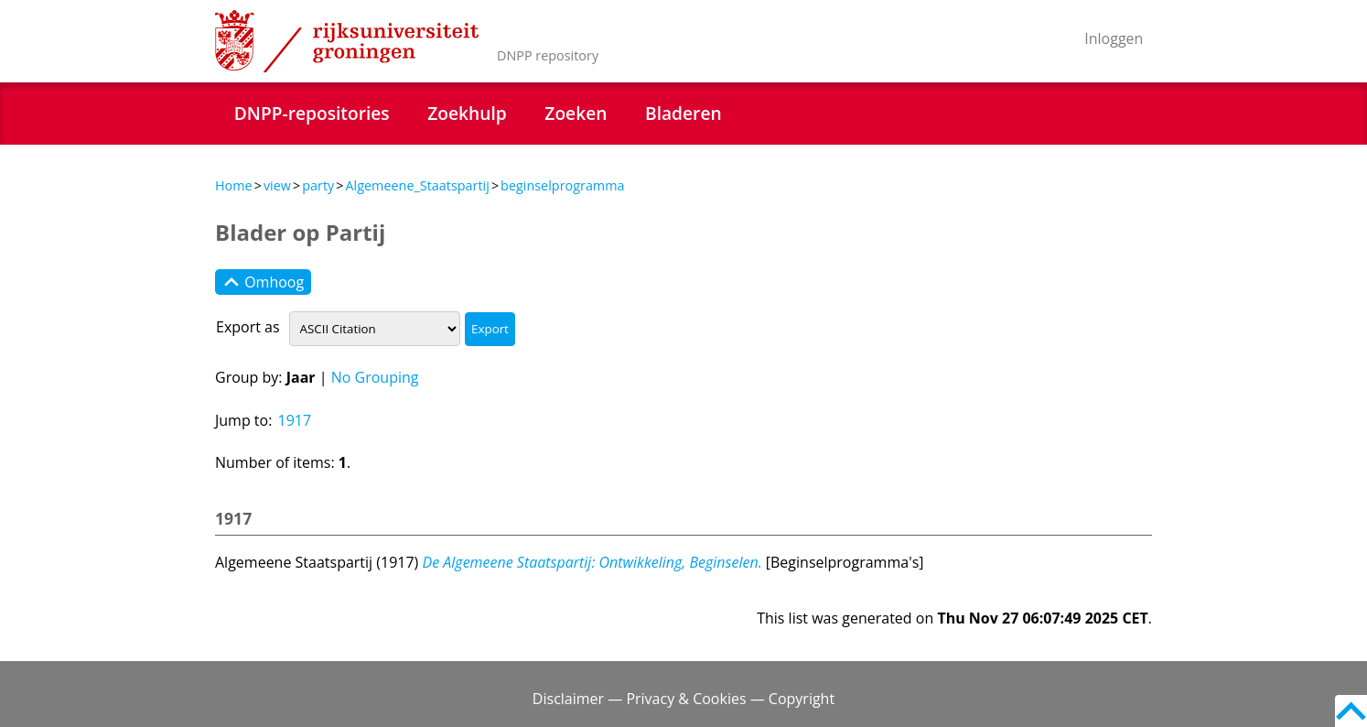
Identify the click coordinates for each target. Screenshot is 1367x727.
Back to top (1351, 711)
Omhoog (263, 282)
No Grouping (375, 377)
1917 (295, 420)
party (318, 185)
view (277, 185)
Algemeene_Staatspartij (417, 185)
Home (234, 185)
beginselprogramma (562, 185)
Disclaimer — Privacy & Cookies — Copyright (683, 699)
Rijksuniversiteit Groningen (347, 41)
